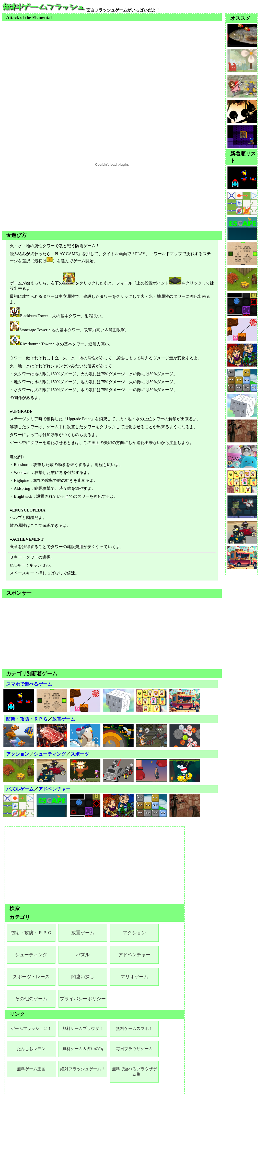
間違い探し (82, 976)
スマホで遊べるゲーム (29, 684)
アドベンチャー (54, 789)
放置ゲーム (63, 719)
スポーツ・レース (31, 976)
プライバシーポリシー (83, 998)
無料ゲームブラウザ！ (82, 1028)
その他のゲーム (31, 998)
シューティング (50, 754)
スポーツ (80, 754)
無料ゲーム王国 (31, 1069)
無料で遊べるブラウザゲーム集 (134, 1071)
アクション (17, 754)
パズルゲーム (20, 789)
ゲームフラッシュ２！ (31, 1028)
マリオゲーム (134, 976)
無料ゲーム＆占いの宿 (82, 1049)
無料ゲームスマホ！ (134, 1028)
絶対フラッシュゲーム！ (82, 1069)
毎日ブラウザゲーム (134, 1049)
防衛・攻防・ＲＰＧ (27, 719)
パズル (83, 954)
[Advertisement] (112, 57)
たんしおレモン (31, 1049)
